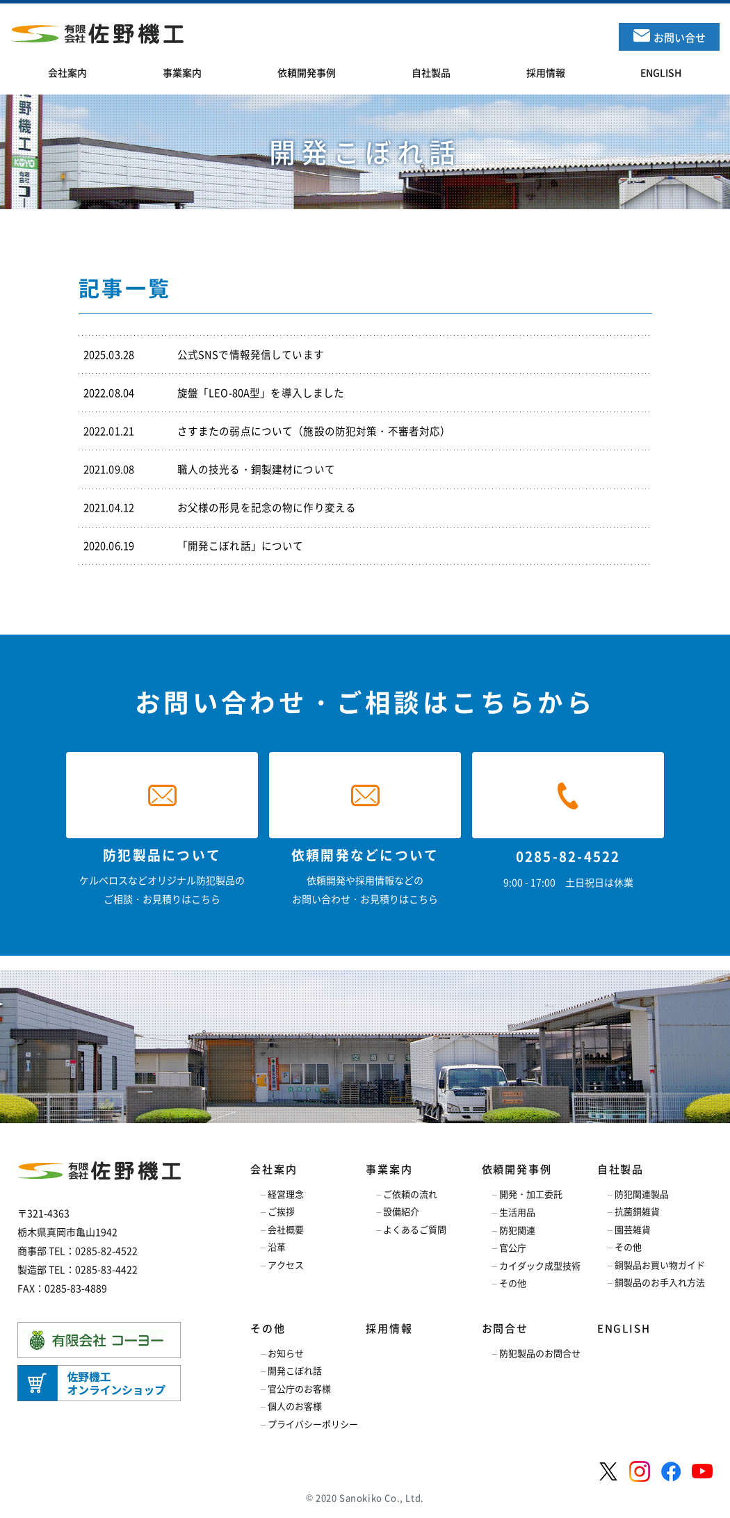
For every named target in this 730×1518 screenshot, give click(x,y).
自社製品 (620, 1169)
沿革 (277, 1246)
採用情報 (389, 1328)
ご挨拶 (281, 1211)
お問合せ (505, 1328)
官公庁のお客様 (299, 1388)
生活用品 (517, 1211)
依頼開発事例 (517, 1169)
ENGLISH (624, 1328)
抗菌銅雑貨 (637, 1211)
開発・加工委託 (530, 1193)
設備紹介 (401, 1211)
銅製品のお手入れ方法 (660, 1282)
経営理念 (286, 1193)
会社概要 (286, 1229)
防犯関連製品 (642, 1193)
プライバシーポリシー (313, 1423)
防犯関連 (517, 1230)
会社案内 (273, 1169)
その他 (512, 1282)
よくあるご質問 (414, 1229)
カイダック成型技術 (540, 1265)
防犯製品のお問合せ (540, 1353)
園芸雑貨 (633, 1229)
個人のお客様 (295, 1405)
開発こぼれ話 (295, 1370)
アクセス (286, 1264)
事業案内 (389, 1169)
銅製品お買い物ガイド (660, 1264)
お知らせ (286, 1353)
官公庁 (512, 1247)
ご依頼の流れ (410, 1193)
